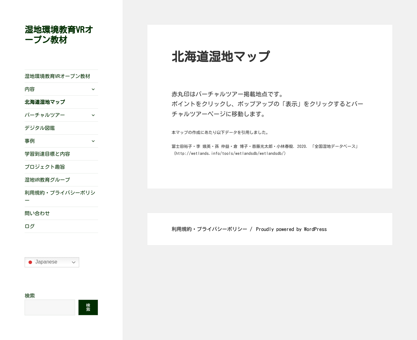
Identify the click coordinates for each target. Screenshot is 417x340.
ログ (30, 226)
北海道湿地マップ (45, 102)
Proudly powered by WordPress (291, 229)
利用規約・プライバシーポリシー (60, 196)
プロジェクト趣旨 (45, 166)
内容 (30, 89)
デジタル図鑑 (40, 128)
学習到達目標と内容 (47, 153)
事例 (30, 140)
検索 (30, 295)
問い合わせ (37, 213)
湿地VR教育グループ (47, 179)
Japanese (41, 262)
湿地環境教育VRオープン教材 (57, 76)
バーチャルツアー (45, 115)
